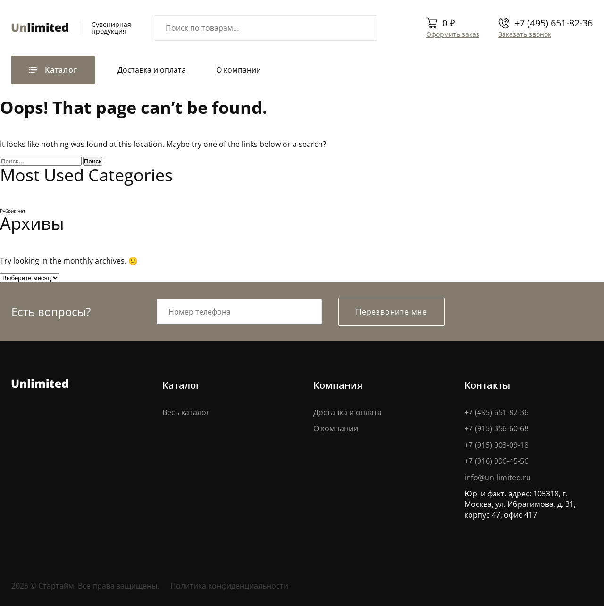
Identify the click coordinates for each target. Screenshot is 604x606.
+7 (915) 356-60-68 (496, 428)
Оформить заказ (452, 34)
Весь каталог (186, 412)
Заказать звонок (524, 34)
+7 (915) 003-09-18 (496, 445)
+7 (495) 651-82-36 (553, 23)
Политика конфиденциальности (229, 585)
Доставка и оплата (151, 70)
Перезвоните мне (391, 312)
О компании (238, 70)
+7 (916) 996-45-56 (496, 461)
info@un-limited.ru (497, 477)
